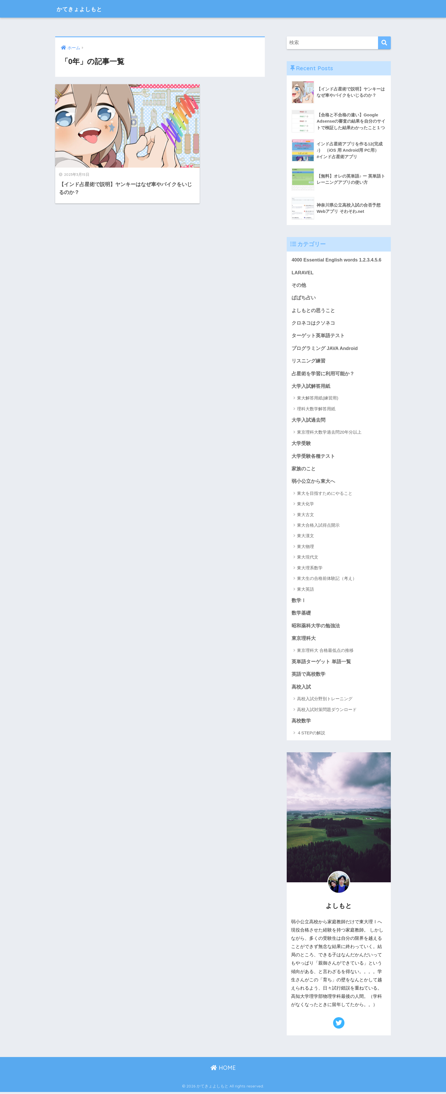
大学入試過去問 (308, 421)
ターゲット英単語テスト (318, 336)
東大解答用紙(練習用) (317, 399)
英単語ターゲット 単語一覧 (321, 663)
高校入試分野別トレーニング (324, 700)
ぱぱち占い (304, 298)
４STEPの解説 (311, 734)
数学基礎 (301, 614)
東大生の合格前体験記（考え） (327, 579)
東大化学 (305, 505)
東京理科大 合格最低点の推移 (325, 652)
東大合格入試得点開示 (318, 526)
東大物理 (305, 547)
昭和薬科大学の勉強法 (316, 627)
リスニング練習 (308, 361)
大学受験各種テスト (313, 457)
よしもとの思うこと (313, 311)
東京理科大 (304, 640)
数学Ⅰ (299, 602)
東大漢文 (305, 537)
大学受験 (301, 444)
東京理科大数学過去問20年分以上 (329, 432)
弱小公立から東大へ (313, 482)
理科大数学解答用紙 (316, 409)
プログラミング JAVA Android (325, 349)
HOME (223, 1070)
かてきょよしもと (85, 9)
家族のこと (304, 470)
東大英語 (305, 590)
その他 (299, 285)
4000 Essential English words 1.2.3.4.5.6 (337, 260)
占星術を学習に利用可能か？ (323, 374)
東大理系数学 (310, 569)
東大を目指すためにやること (324, 494)
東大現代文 (307, 558)
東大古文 (305, 516)
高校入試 (301, 689)
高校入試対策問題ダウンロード (327, 711)
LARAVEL (303, 272)
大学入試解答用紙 (311, 387)
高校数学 (301, 723)
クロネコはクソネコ (313, 323)
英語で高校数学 (308, 676)
